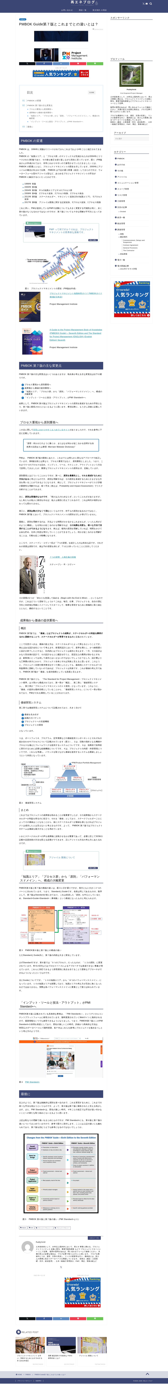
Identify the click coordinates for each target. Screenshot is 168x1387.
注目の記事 (122, 207)
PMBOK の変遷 (39, 101)
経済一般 (121, 217)
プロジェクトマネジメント (44, 1231)
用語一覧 (83, 10)
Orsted (123, 211)
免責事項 (38, 1384)
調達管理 (121, 230)
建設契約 (123, 237)
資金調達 (123, 254)
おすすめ (121, 165)
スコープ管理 (123, 189)
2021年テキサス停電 (128, 269)
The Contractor (128, 250)
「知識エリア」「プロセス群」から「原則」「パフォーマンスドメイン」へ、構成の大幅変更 (63, 117)
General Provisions (130, 248)
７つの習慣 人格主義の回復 (63, 560)
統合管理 (121, 223)
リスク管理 (122, 195)
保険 (122, 234)
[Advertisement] (39, 1298)
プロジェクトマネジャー (63, 1231)
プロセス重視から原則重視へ (45, 109)
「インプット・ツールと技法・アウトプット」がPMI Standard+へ (61, 122)
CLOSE (91, 92)
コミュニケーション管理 (128, 183)
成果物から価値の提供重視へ (45, 112)
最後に (35, 128)
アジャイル (122, 177)
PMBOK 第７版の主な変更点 (44, 105)
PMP (31, 1231)
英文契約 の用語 (100, 10)
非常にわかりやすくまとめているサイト (51, 433)
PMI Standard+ (32, 1085)
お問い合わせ (67, 10)
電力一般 (121, 260)
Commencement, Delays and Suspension (134, 241)
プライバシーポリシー (24, 1384)
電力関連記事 (123, 266)
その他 (120, 171)
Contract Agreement (130, 245)
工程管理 (121, 201)
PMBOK (22, 19)
